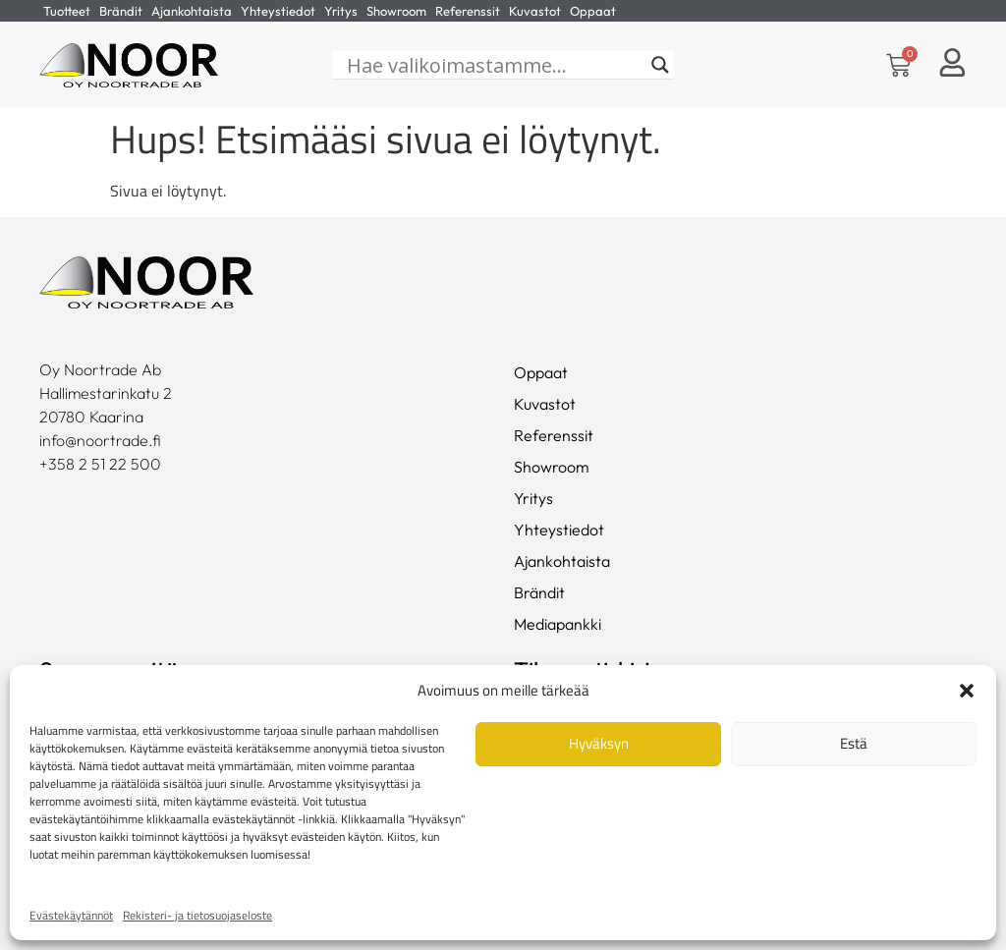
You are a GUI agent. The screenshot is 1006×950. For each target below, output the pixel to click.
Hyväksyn (599, 743)
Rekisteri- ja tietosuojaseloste (197, 915)
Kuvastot (535, 11)
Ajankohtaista (191, 11)
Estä (853, 743)
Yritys (341, 11)
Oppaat (593, 11)
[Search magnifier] (660, 66)
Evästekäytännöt (71, 915)
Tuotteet (66, 11)
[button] (967, 690)
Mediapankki (557, 625)
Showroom (396, 11)
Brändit (120, 11)
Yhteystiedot (278, 11)
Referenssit (467, 11)
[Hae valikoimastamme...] (494, 66)
